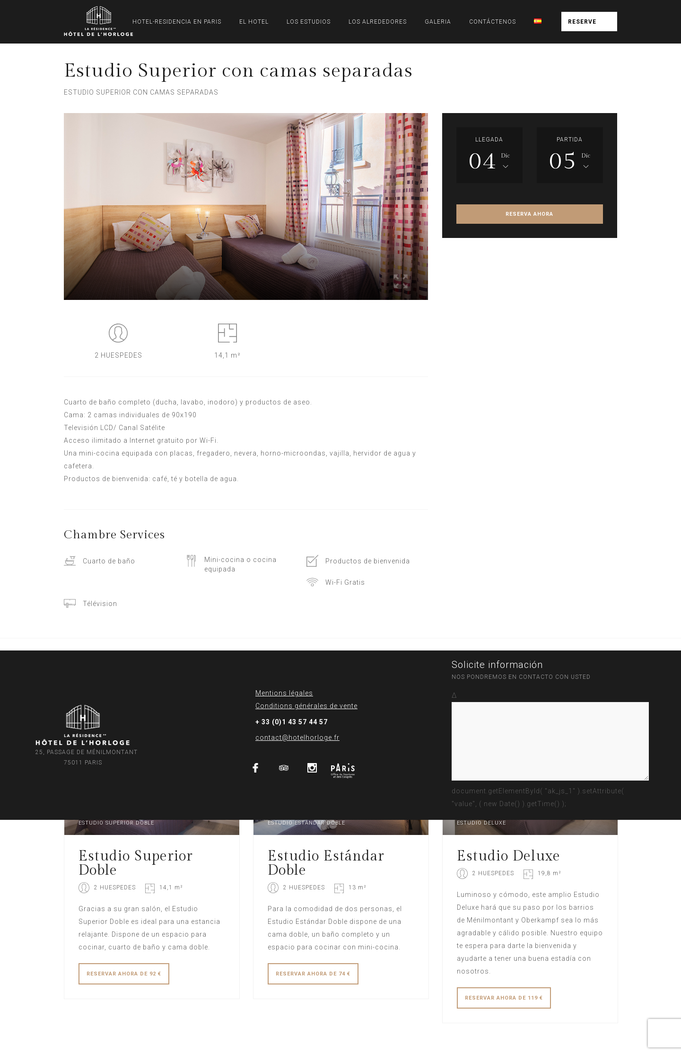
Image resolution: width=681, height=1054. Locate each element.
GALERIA (438, 21)
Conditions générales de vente (306, 706)
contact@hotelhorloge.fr (297, 737)
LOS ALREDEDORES (378, 21)
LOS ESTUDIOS (309, 21)
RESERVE (582, 21)
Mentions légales (284, 693)
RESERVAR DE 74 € (313, 974)
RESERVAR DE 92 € (124, 974)
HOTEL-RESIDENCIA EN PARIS (176, 21)
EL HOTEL (254, 21)
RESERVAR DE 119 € (504, 998)
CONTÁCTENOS (492, 21)
